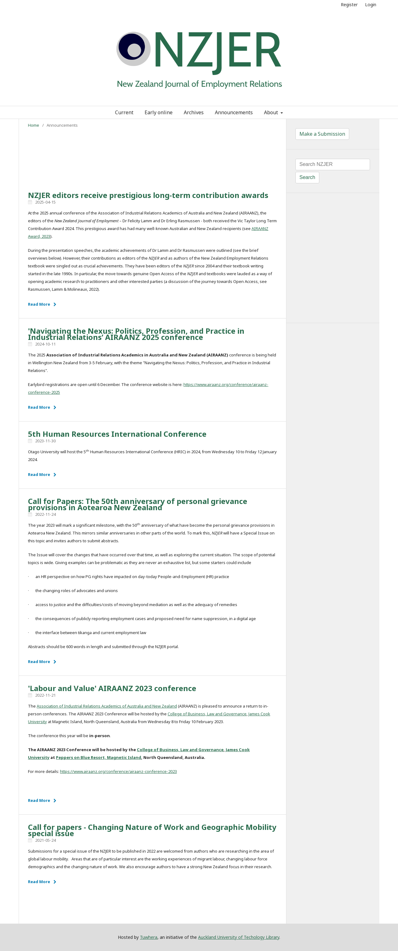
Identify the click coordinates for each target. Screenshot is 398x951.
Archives (194, 112)
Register (349, 4)
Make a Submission (322, 133)
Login (370, 4)
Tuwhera (148, 937)
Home (33, 125)
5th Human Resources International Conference (117, 434)
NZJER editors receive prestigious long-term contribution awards (148, 195)
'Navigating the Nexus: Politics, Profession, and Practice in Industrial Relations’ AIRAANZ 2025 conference (136, 334)
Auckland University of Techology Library (238, 937)
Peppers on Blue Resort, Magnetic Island (98, 757)
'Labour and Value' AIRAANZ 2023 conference (112, 688)
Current (124, 112)
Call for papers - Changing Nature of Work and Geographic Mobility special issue (152, 830)
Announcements (234, 112)
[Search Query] (332, 164)
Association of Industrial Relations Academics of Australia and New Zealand (107, 706)
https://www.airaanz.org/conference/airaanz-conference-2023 (118, 771)
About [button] (271, 112)
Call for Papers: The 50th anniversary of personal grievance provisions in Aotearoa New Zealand (137, 504)
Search (307, 177)
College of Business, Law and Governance (207, 714)
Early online (159, 112)
